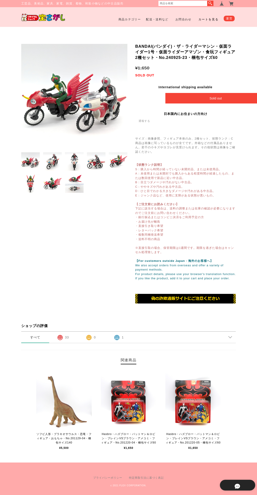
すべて (35, 337)
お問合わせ (183, 19)
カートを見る (208, 19)
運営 (229, 18)
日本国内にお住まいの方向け (185, 114)
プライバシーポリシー (107, 477)
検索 (210, 3)
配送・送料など (157, 19)
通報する (144, 121)
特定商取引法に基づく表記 (146, 477)
